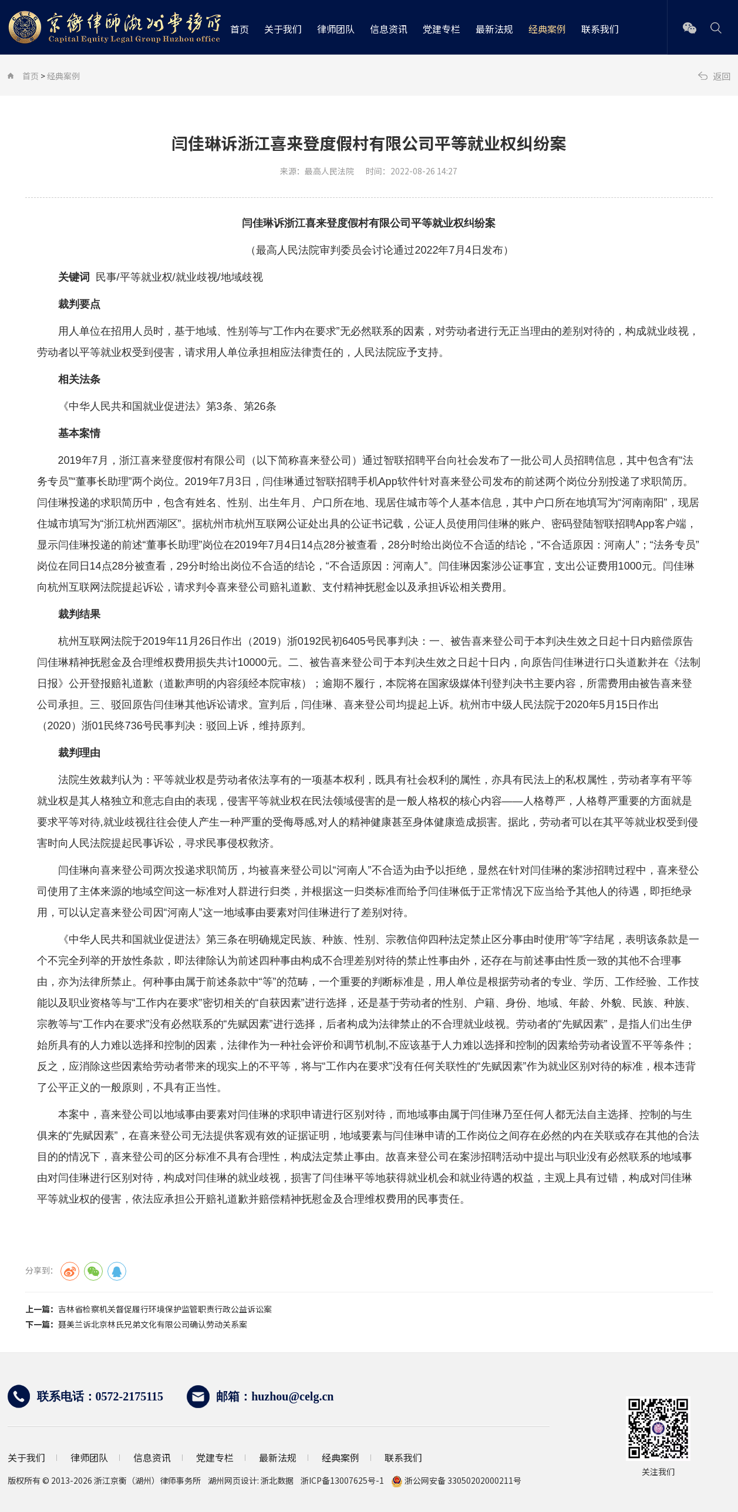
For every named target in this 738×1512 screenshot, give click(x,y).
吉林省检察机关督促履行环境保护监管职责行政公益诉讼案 (165, 1309)
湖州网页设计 (232, 1480)
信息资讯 (388, 29)
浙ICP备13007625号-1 (346, 1480)
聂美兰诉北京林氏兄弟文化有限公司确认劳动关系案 (152, 1324)
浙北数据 (277, 1480)
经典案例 (547, 29)
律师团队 (336, 29)
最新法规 (494, 29)
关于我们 (283, 29)
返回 (721, 76)
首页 (239, 29)
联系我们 (600, 29)
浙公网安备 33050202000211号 (456, 1480)
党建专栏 (441, 29)
